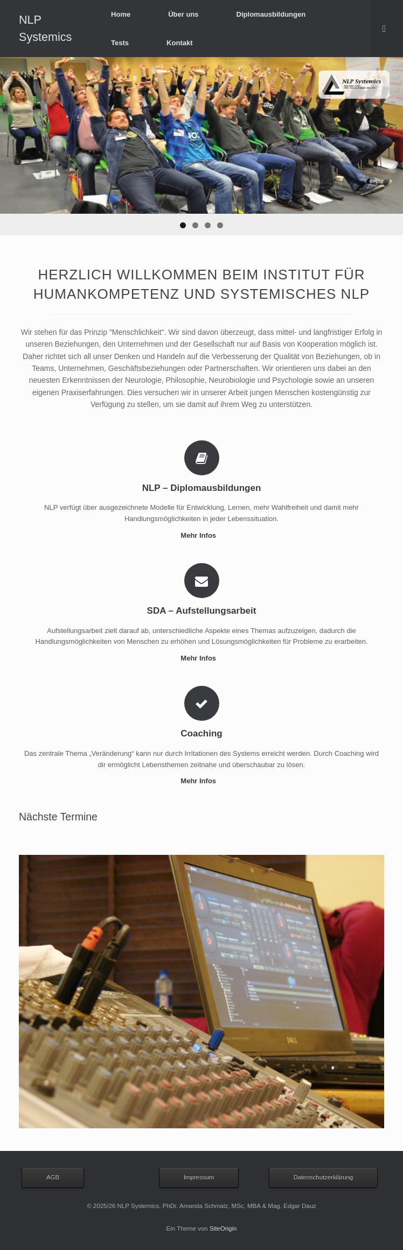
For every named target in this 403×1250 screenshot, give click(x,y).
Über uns (183, 14)
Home (120, 14)
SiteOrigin (223, 1228)
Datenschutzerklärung (323, 1177)
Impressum (199, 1177)
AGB (52, 1177)
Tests (120, 43)
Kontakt (179, 43)
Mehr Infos (201, 535)
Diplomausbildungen (271, 14)
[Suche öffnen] (387, 28)
